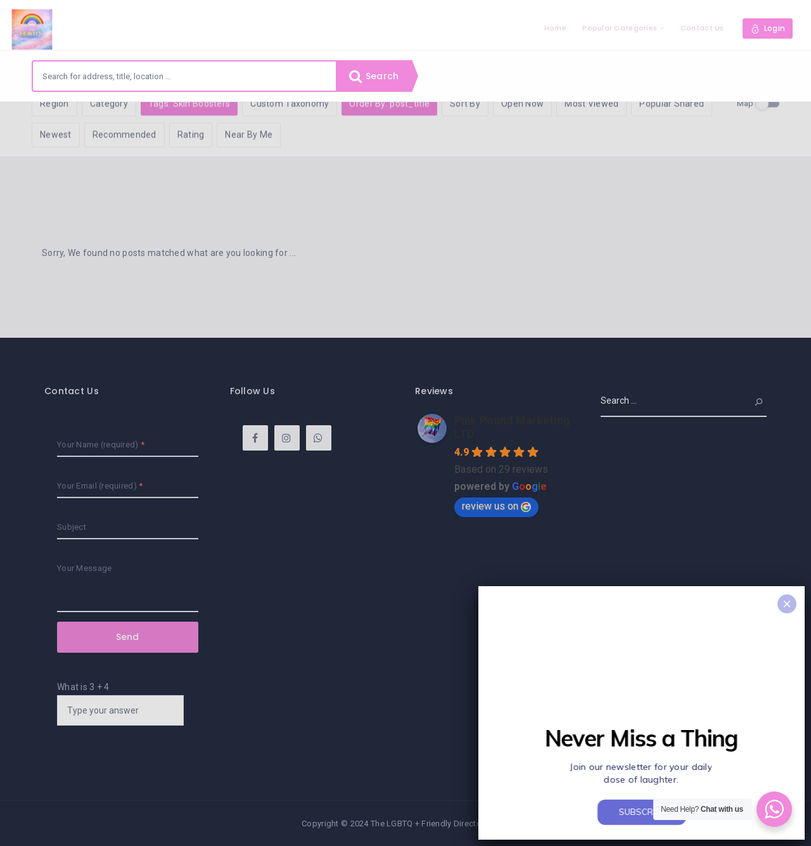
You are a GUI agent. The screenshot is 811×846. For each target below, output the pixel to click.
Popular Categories (619, 28)
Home (555, 28)
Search (374, 76)
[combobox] (184, 76)
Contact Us (702, 28)
